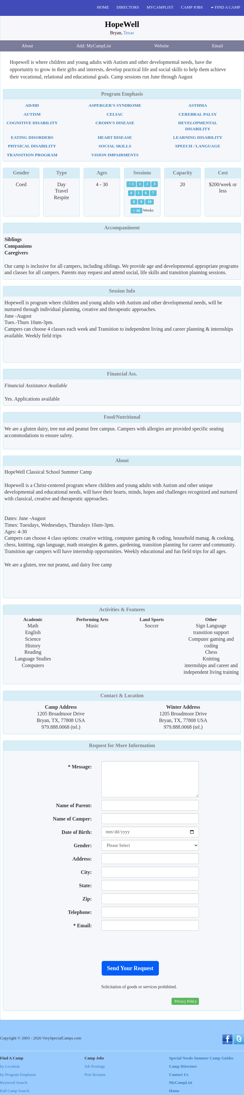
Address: (82, 859)
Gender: (83, 845)
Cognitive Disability (32, 122)
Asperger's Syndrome (115, 105)
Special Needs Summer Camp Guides (201, 1058)
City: (86, 872)
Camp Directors (183, 1066)
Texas (128, 32)
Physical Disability (32, 146)
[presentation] (149, 945)
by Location (9, 1066)
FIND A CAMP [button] (225, 7)
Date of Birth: (77, 832)
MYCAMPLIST (160, 7)
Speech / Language (197, 146)
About (27, 45)
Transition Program (32, 154)
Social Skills (114, 146)
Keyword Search (13, 1082)
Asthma (197, 105)
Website (161, 45)
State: (85, 885)
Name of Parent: (74, 805)
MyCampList (180, 1082)
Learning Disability (197, 137)
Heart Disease (115, 137)
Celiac (114, 114)
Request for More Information (122, 745)
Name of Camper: (72, 818)
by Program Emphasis (18, 1074)
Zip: (87, 899)
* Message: (80, 766)
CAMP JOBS (192, 7)
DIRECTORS (128, 7)
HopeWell (122, 24)
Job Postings (95, 1066)
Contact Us (178, 1074)
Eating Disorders (32, 137)
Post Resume (95, 1074)
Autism (32, 114)
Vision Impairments (115, 154)
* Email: (82, 925)
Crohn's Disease (115, 122)
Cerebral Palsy (198, 114)
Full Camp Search (14, 1091)
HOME (103, 7)
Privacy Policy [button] (185, 1001)
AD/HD (32, 105)
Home (174, 1091)
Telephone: (80, 912)
